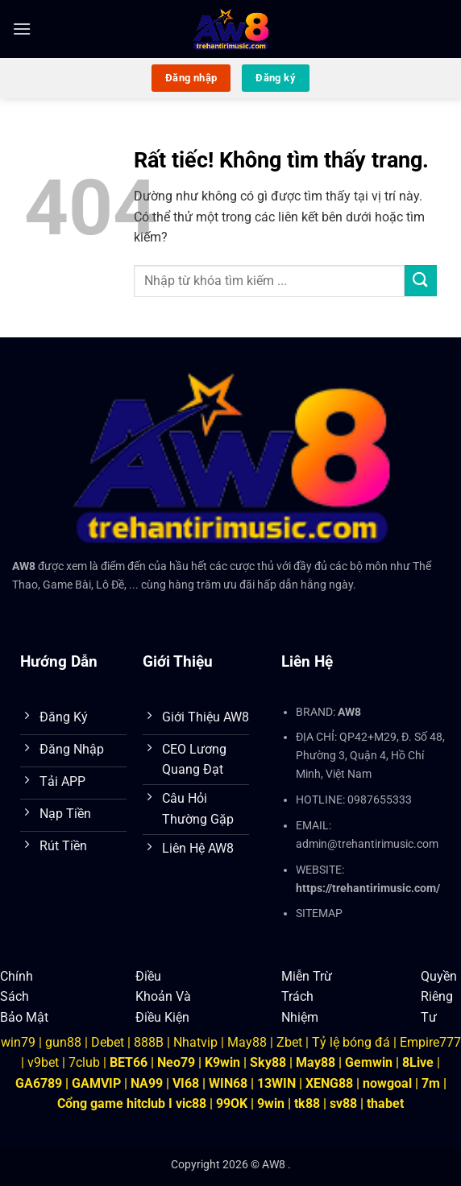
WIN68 (228, 1083)
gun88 (63, 1041)
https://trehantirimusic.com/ (368, 888)
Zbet (289, 1041)
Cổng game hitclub (111, 1103)
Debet (107, 1041)
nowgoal (387, 1083)
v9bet (43, 1062)
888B (149, 1041)
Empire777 (430, 1041)
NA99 (148, 1083)
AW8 (23, 566)
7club (84, 1062)
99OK (231, 1103)
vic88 (191, 1103)
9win (270, 1103)
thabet (385, 1103)
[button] (21, 28)
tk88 (307, 1103)
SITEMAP (319, 913)
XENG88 (329, 1083)
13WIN (278, 1083)
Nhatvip (195, 1041)
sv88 (343, 1103)
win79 (18, 1041)
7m (431, 1083)
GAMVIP (98, 1083)
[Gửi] (421, 280)
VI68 (187, 1083)
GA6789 (38, 1083)
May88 (247, 1041)
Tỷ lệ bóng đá (351, 1041)
